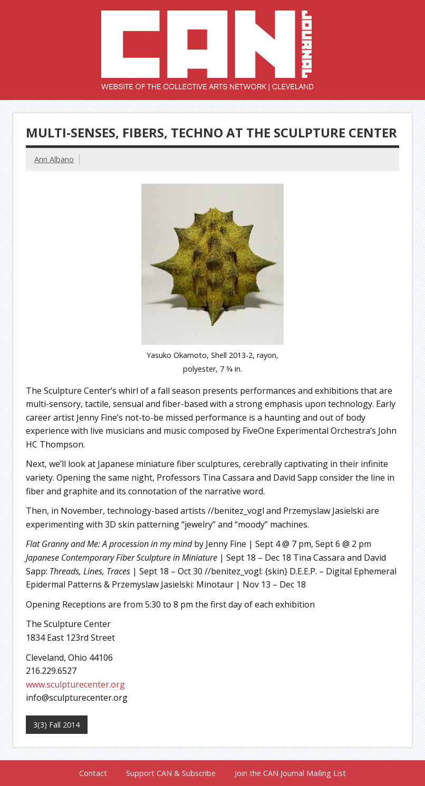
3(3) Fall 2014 (56, 725)
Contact (93, 773)
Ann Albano (54, 159)
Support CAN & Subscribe (171, 773)
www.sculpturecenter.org (75, 684)
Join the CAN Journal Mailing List (290, 773)
